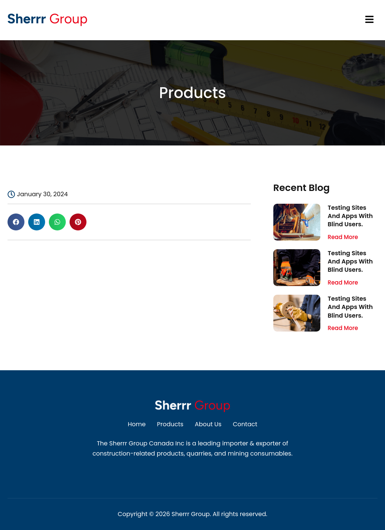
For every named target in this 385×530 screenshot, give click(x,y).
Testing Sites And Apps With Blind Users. (350, 216)
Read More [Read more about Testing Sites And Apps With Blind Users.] (343, 237)
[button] (254, 20)
